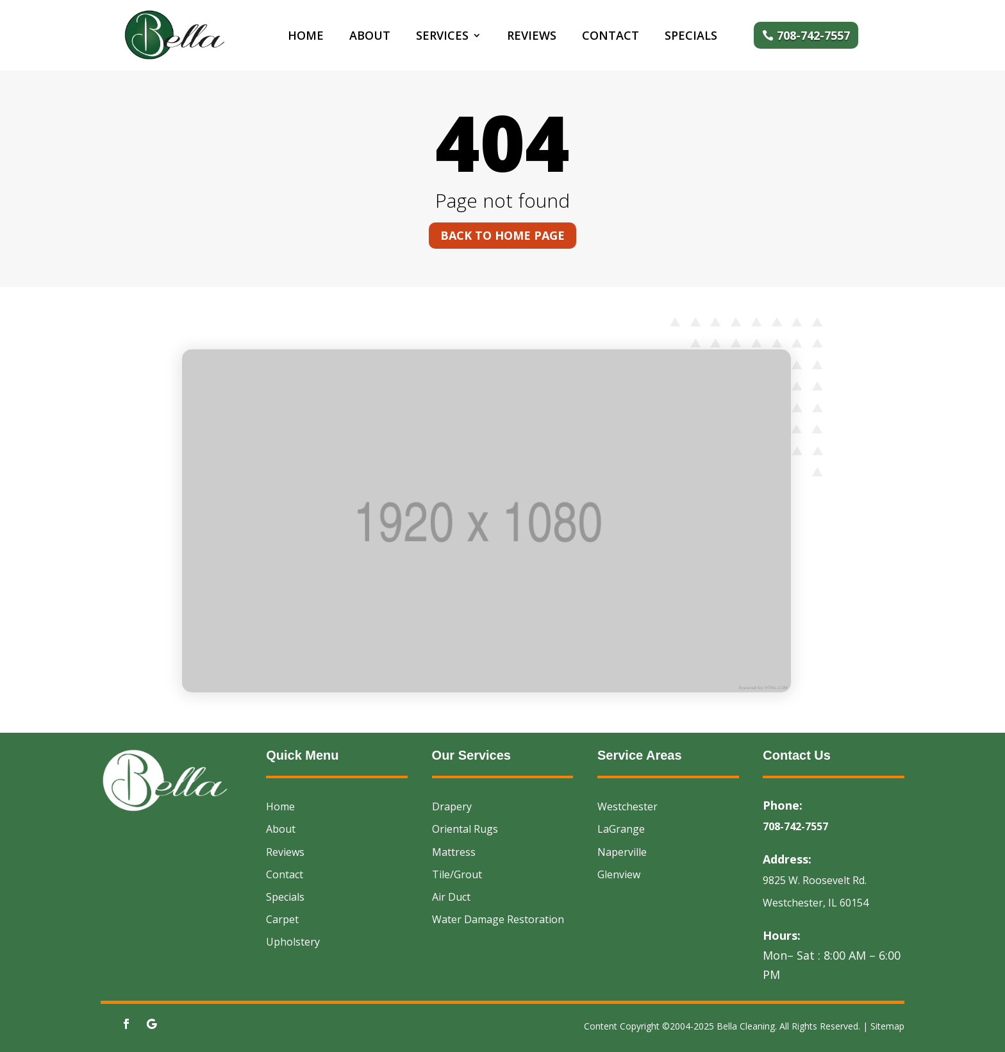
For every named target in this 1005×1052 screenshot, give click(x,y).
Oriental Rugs (465, 829)
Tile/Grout (457, 874)
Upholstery (293, 942)
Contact (610, 37)
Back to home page (502, 235)
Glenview (618, 874)
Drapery (452, 806)
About (369, 37)
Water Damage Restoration (498, 919)
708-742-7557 (813, 35)
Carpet (282, 919)
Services (442, 37)
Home (306, 37)
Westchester (627, 806)
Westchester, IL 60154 (815, 903)
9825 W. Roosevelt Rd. (815, 880)
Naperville (622, 852)
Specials (691, 37)
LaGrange (621, 829)
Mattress (454, 852)
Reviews (531, 37)
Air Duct (451, 897)
